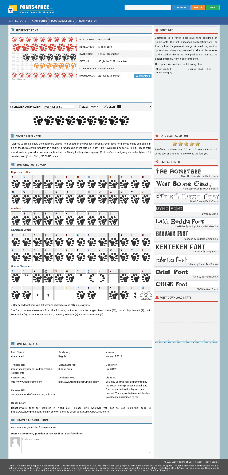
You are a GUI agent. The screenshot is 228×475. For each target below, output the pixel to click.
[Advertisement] (81, 92)
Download (143, 76)
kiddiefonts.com (189, 58)
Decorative (113, 54)
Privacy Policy (202, 462)
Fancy (101, 54)
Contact (215, 462)
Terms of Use (186, 462)
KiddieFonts (105, 46)
